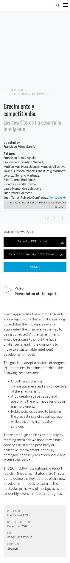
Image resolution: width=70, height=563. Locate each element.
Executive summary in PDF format (37, 254)
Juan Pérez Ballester (18, 193)
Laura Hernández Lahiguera (22, 188)
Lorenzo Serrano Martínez (21, 175)
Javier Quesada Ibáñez (19, 171)
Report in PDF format (41, 242)
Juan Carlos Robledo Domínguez (26, 197)
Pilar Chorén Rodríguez (19, 180)
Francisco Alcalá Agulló (19, 158)
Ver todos (57, 197)
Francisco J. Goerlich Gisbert (23, 162)
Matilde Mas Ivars (16, 167)
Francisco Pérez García (19, 146)
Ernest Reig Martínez (50, 171)
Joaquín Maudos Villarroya (47, 167)
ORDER (35, 266)
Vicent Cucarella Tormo (20, 184)
